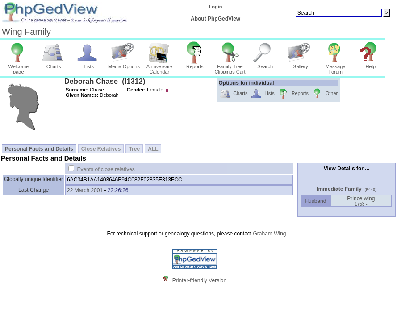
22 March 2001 (85, 190)
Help (371, 64)
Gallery (300, 64)
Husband (315, 201)
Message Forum (335, 66)
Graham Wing (269, 233)
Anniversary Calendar (159, 66)
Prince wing (361, 200)
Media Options (124, 64)
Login (215, 6)
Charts (54, 64)
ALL (153, 149)
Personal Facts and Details (39, 149)
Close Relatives (101, 149)
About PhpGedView (215, 19)
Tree (134, 149)
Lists (88, 64)
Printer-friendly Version (199, 280)
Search (265, 64)
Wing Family (26, 32)
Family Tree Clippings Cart (229, 66)
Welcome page (18, 66)
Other (324, 93)
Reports (195, 64)
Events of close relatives (105, 169)
